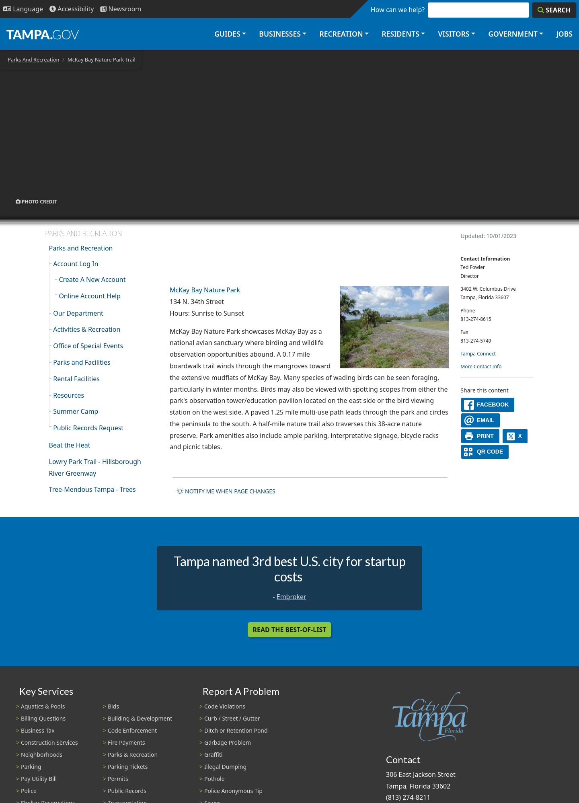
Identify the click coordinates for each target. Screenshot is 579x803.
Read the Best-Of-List (289, 629)
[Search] (554, 10)
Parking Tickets (128, 766)
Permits (118, 778)
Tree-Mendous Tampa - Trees (92, 489)
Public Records (127, 791)
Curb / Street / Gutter (232, 718)
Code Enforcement (132, 730)
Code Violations (224, 706)
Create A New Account (92, 279)
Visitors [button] (453, 34)
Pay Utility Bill (39, 778)
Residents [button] (400, 34)
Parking (31, 766)
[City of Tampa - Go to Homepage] (42, 34)
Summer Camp (75, 411)
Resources (68, 395)
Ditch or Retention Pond (236, 730)
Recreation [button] (341, 34)
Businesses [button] (280, 34)
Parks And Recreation (33, 59)
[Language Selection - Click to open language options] (23, 9)
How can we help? (398, 9)
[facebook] (487, 405)
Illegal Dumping (225, 766)
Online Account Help (90, 296)
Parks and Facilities (81, 362)
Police (29, 791)
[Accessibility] (71, 9)
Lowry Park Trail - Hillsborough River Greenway (95, 467)
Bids (113, 706)
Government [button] (513, 34)
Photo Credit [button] (36, 201)
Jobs (564, 34)
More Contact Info (480, 366)
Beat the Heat (69, 445)
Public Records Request (88, 427)
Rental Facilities (76, 378)
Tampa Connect (477, 353)
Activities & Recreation (86, 329)
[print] (480, 436)
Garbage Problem (227, 742)
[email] (480, 420)
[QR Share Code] (485, 452)
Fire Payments (126, 742)
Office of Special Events (88, 345)
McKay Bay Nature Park (205, 289)
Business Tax (38, 730)
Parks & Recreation (133, 754)
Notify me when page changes (226, 491)
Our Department (78, 313)
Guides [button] (227, 34)
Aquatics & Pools (43, 706)
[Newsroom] (120, 9)
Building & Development (140, 718)
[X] (515, 436)
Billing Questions (43, 718)
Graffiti (213, 754)
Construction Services (49, 742)
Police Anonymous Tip (233, 791)
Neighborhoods (41, 754)
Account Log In (75, 263)
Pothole (214, 778)
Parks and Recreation (81, 248)
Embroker (291, 596)
